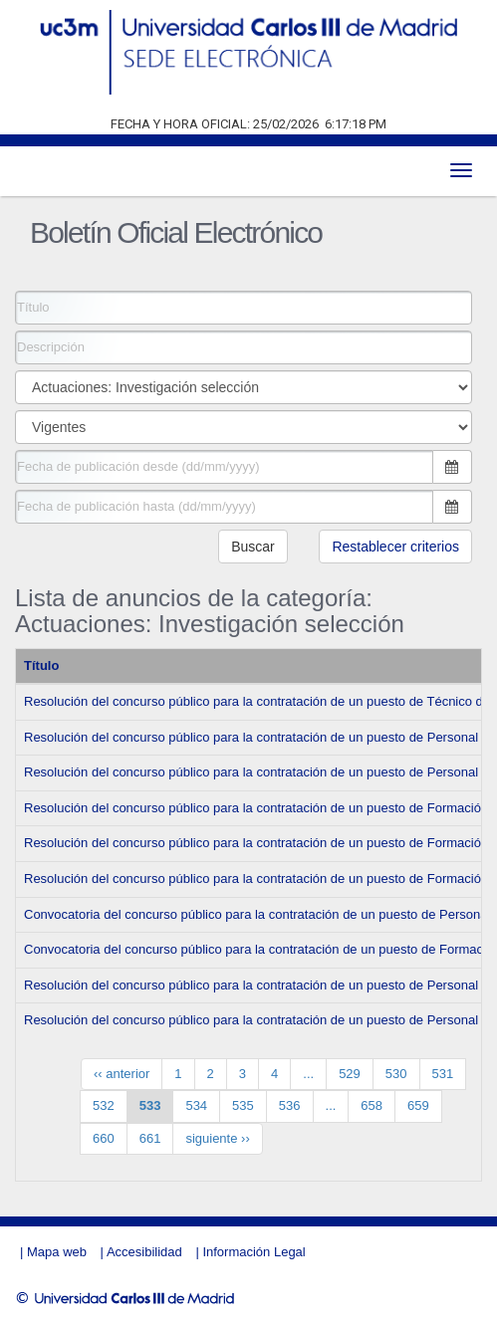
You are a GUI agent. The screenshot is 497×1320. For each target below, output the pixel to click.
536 (290, 1105)
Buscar (253, 546)
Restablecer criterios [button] (395, 546)
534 (196, 1105)
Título (41, 665)
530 (396, 1073)
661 (150, 1138)
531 (443, 1073)
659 (418, 1105)
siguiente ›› (217, 1138)
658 (371, 1105)
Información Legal (253, 1251)
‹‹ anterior (121, 1073)
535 (243, 1105)
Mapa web (57, 1251)
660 (104, 1138)
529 (350, 1073)
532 (104, 1105)
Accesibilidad (144, 1251)
